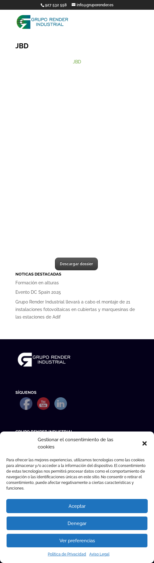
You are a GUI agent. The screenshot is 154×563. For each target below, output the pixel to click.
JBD (77, 61)
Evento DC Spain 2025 (38, 292)
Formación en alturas (37, 282)
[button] (144, 443)
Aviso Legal (99, 554)
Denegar (77, 523)
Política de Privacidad (67, 554)
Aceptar (77, 506)
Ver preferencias (77, 541)
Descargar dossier (76, 264)
